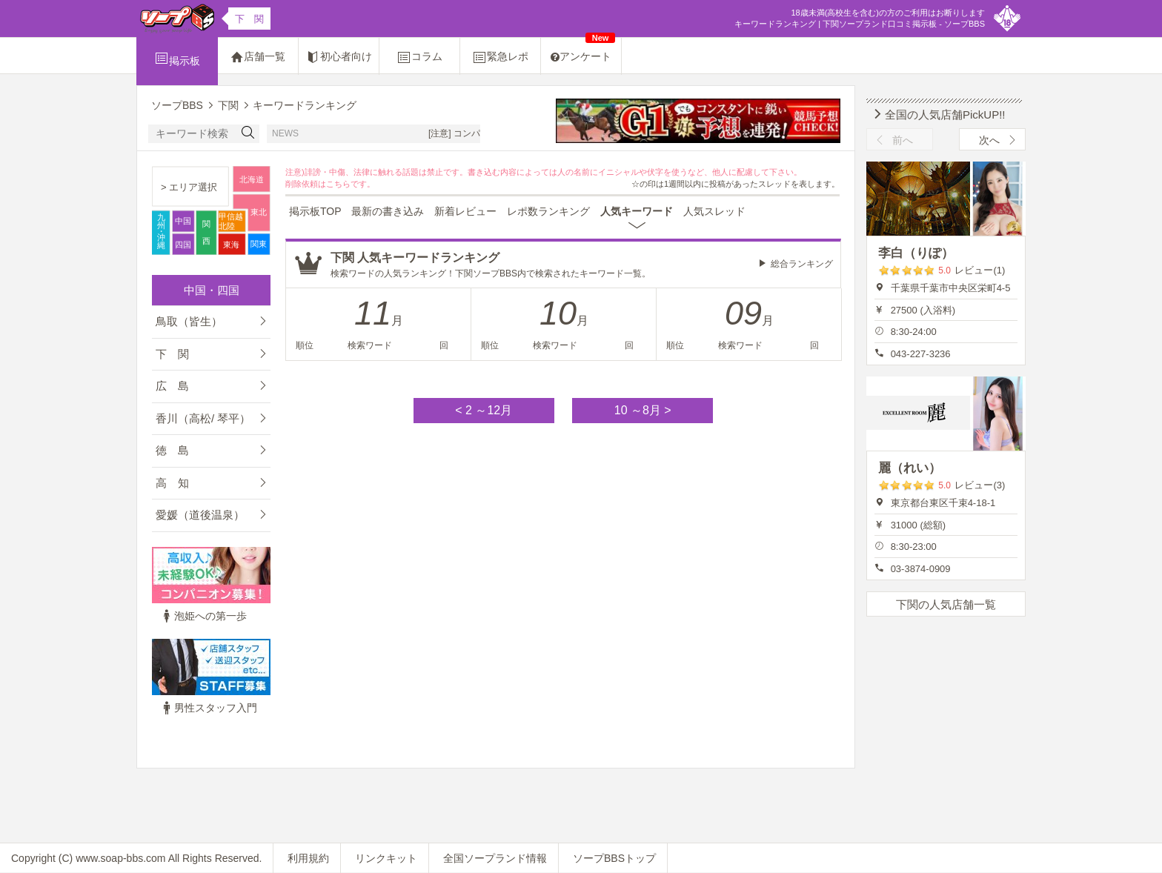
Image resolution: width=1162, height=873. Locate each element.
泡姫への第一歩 (203, 616)
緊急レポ (500, 57)
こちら (338, 183)
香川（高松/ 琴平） (203, 418)
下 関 (172, 354)
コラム (419, 57)
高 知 (172, 483)
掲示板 (177, 58)
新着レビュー (465, 211)
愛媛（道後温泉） (200, 514)
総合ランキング (802, 264)
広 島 (172, 385)
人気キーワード (636, 211)
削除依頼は (305, 183)
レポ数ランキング (548, 211)
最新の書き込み (387, 211)
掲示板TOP (315, 211)
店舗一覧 (257, 57)
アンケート (583, 50)
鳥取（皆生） (189, 321)
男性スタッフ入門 (208, 708)
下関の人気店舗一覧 (946, 604)
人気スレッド (714, 211)
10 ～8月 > (642, 410)
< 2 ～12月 (483, 410)
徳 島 (172, 450)
